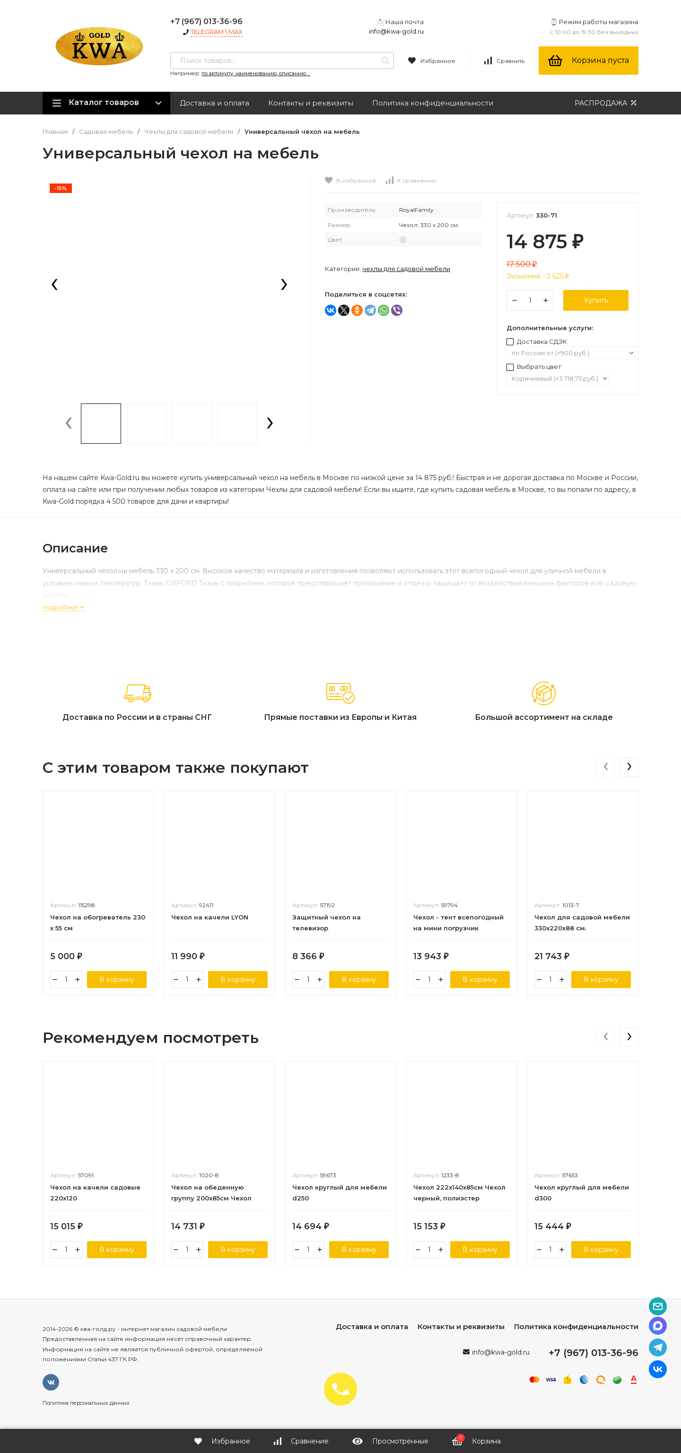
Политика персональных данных (86, 1403)
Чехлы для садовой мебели (188, 132)
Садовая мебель (106, 132)
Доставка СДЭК (536, 341)
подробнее (64, 607)
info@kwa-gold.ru (396, 31)
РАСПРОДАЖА (606, 102)
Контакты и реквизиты (310, 102)
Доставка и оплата (214, 102)
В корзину (116, 979)
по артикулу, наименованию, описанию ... (255, 73)
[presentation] (54, 285)
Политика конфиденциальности (432, 102)
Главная (55, 132)
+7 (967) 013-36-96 (206, 21)
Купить (596, 300)
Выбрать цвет (533, 366)
